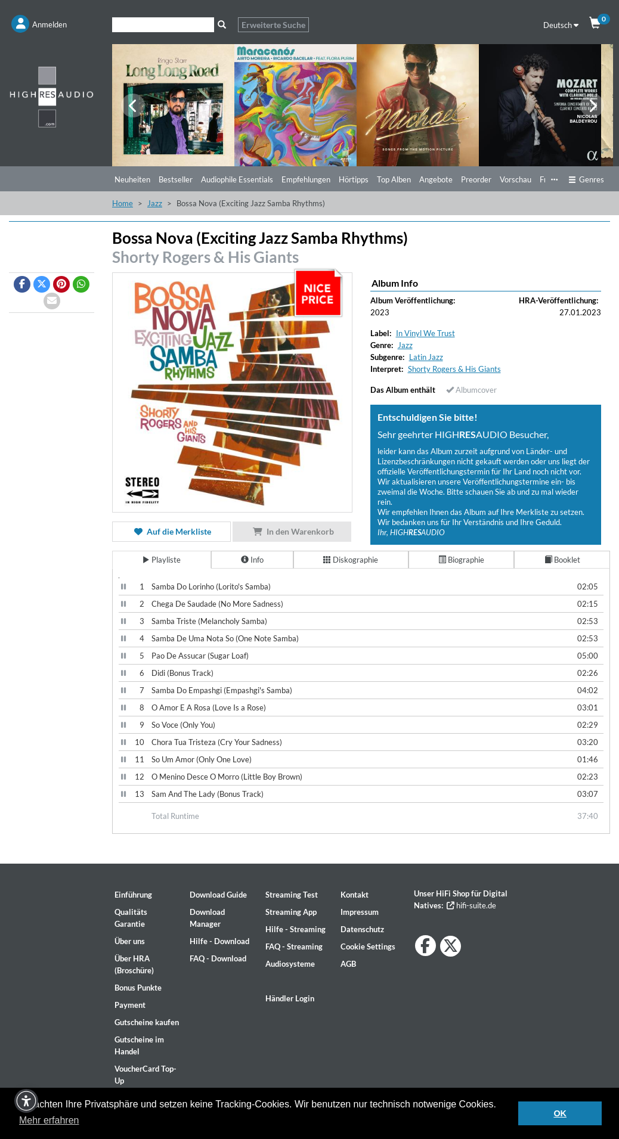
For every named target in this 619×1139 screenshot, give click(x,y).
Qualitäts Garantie (130, 918)
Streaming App (291, 912)
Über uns (129, 941)
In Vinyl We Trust (425, 333)
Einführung (133, 894)
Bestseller (176, 179)
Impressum (360, 912)
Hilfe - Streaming (295, 929)
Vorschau (515, 179)
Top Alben (394, 179)
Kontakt (355, 894)
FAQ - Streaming (294, 946)
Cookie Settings (368, 946)
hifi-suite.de (471, 905)
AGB (348, 964)
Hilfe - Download (219, 941)
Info (252, 559)
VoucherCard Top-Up (145, 1074)
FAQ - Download (218, 958)
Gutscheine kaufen (146, 1022)
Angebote (436, 179)
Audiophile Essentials (237, 179)
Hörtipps (354, 179)
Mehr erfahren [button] (49, 1120)
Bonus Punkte (138, 987)
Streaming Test (291, 894)
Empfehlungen (305, 179)
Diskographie (350, 559)
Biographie (461, 559)
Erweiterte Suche (273, 25)
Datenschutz (362, 929)
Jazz (154, 203)
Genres (586, 179)
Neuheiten (132, 179)
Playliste (161, 559)
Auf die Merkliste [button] (171, 531)
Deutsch (560, 25)
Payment (130, 1005)
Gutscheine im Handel (139, 1045)
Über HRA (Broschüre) (134, 964)
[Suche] (163, 24)
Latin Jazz (426, 357)
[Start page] (51, 96)
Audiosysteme (290, 964)
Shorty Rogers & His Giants (205, 256)
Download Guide (218, 894)
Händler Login (289, 998)
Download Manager (207, 918)
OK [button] (560, 1113)
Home (122, 203)
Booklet (562, 559)
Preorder (476, 179)
